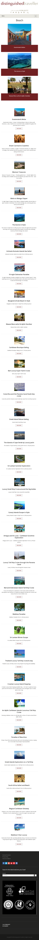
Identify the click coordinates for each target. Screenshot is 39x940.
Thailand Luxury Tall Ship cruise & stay (19, 661)
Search (4, 873)
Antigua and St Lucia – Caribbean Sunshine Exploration (19, 537)
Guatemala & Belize (19, 47)
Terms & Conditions (6, 858)
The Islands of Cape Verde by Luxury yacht (19, 443)
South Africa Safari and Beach (19, 785)
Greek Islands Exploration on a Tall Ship (19, 762)
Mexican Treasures (19, 172)
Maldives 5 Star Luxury (19, 835)
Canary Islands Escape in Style (19, 512)
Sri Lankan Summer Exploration (19, 466)
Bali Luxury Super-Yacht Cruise (19, 371)
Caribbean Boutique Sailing (19, 347)
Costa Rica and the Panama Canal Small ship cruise (19, 395)
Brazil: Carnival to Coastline (19, 146)
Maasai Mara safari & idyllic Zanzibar (19, 96)
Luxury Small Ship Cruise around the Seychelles (19, 489)
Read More (19, 128)
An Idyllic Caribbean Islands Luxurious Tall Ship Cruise (19, 711)
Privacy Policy (5, 856)
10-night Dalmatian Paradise (19, 274)
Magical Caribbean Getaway (19, 809)
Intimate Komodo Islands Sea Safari (19, 251)
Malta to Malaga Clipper (18, 198)
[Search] (35, 875)
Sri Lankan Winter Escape (19, 637)
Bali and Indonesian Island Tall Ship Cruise (19, 588)
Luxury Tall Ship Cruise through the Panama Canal (19, 563)
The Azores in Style (19, 71)
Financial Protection (6, 855)
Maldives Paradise (19, 614)
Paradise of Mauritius (19, 737)
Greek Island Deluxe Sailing (19, 419)
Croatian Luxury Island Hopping (19, 684)
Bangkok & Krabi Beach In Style (19, 301)
